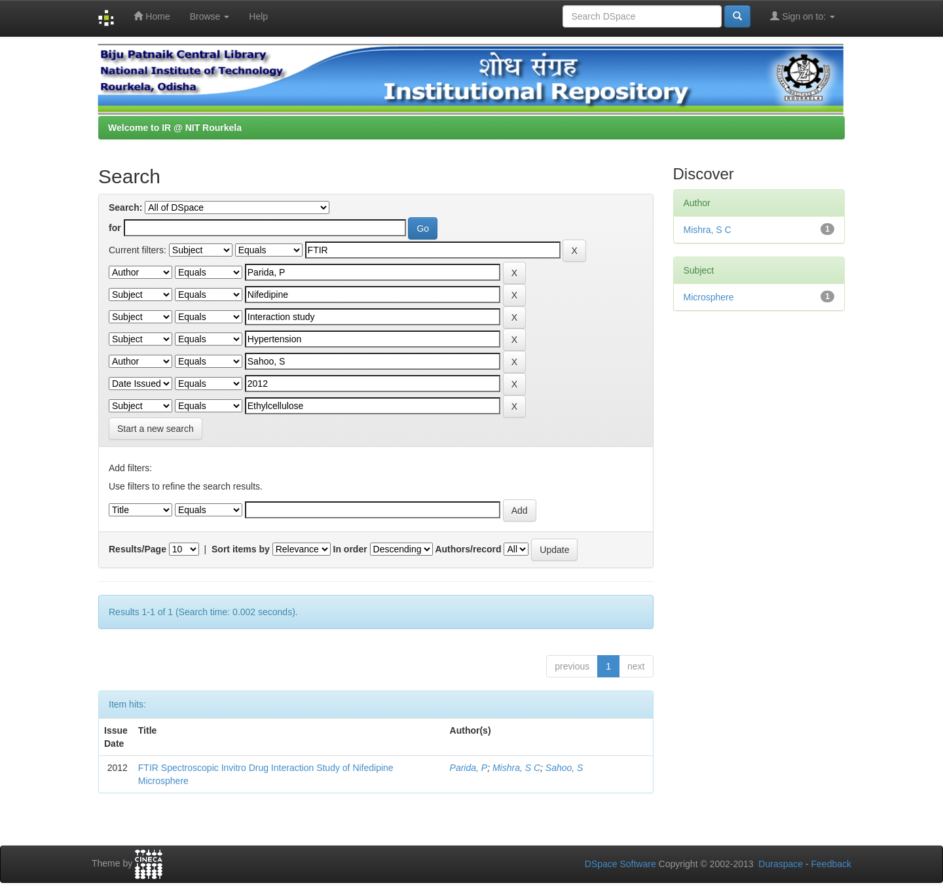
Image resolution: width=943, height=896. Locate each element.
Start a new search (155, 428)
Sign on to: (802, 16)
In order (350, 549)
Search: (125, 207)
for (115, 228)
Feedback (831, 864)
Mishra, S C (516, 767)
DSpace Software (620, 864)
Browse (210, 16)
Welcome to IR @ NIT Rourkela (175, 127)
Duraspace (780, 864)
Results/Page (137, 549)
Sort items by (241, 549)
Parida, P (469, 767)
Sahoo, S (564, 767)
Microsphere (709, 297)
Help (258, 16)
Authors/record (468, 549)
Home (152, 16)
